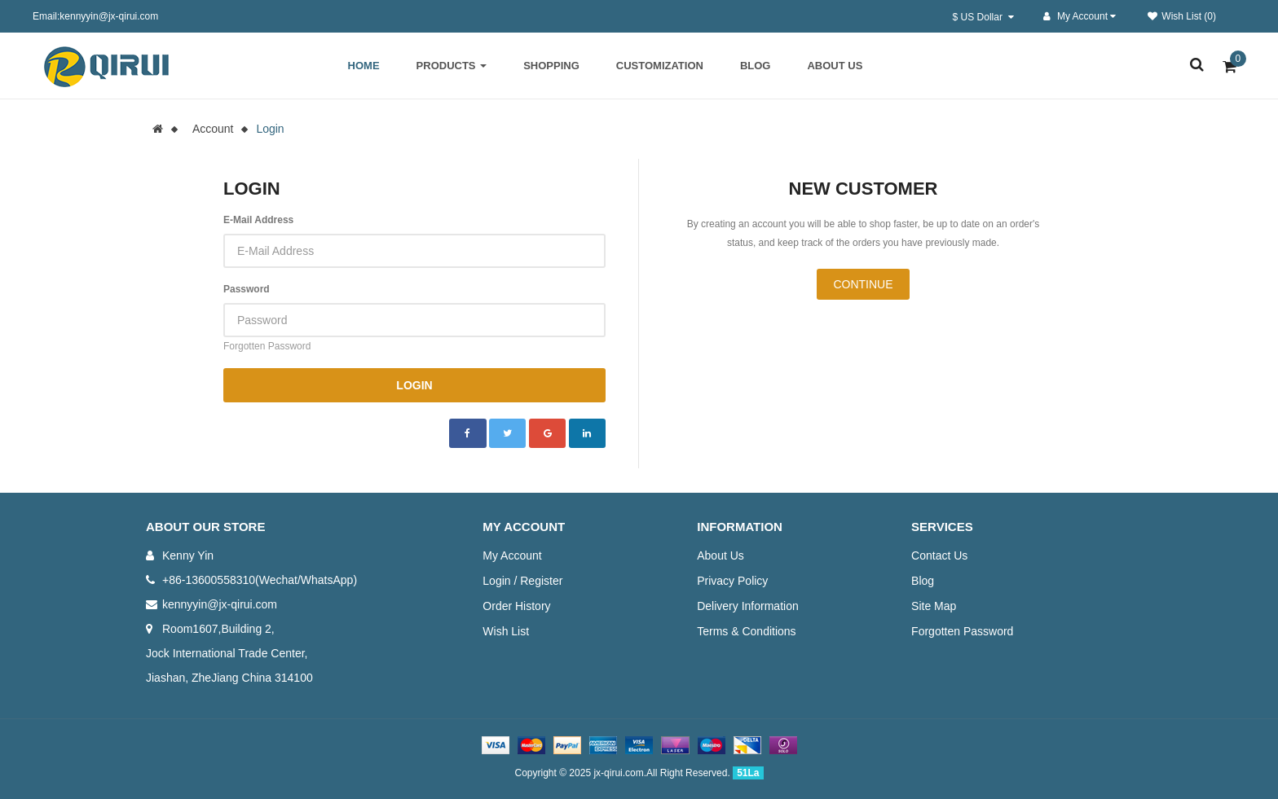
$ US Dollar (983, 17)
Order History (516, 605)
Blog (922, 580)
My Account (512, 555)
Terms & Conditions (746, 631)
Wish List (506, 631)
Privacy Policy (732, 580)
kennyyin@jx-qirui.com (219, 604)
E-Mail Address (258, 220)
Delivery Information (748, 605)
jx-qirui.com (618, 773)
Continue (862, 284)
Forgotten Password (267, 346)
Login (270, 128)
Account (213, 128)
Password (246, 289)
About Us (720, 555)
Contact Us (939, 555)
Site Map (933, 605)
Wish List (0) (1182, 16)
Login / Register (522, 580)
